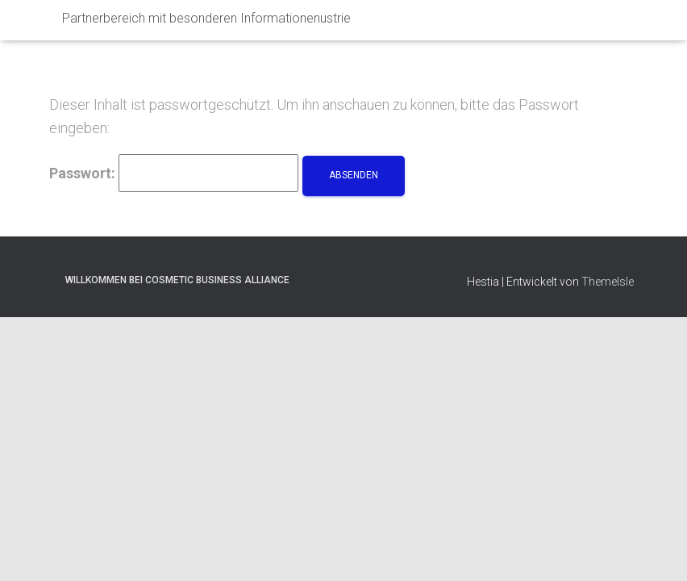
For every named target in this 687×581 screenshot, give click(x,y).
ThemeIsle (607, 241)
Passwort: (173, 133)
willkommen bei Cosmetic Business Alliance (177, 239)
